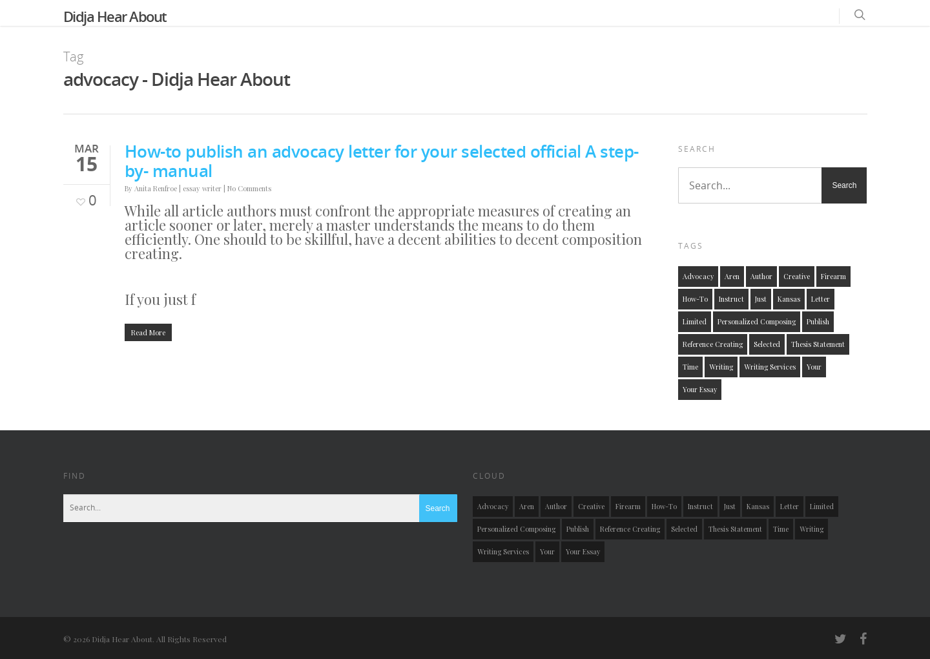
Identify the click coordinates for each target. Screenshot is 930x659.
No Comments (249, 188)
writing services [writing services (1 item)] (770, 366)
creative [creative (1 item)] (796, 276)
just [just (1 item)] (761, 299)
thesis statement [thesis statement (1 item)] (818, 344)
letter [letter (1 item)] (820, 299)
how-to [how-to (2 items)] (695, 299)
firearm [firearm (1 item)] (833, 276)
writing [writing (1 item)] (721, 366)
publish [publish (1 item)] (818, 321)
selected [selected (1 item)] (767, 344)
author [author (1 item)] (761, 276)
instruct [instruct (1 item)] (731, 299)
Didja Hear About (115, 16)
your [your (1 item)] (814, 366)
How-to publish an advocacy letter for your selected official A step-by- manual (382, 161)
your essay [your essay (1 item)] (700, 389)
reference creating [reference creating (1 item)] (713, 344)
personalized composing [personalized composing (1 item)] (757, 321)
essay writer (202, 188)
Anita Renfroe (155, 188)
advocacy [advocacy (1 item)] (698, 276)
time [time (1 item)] (690, 366)
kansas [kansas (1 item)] (789, 299)
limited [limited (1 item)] (695, 321)
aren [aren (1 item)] (732, 276)
